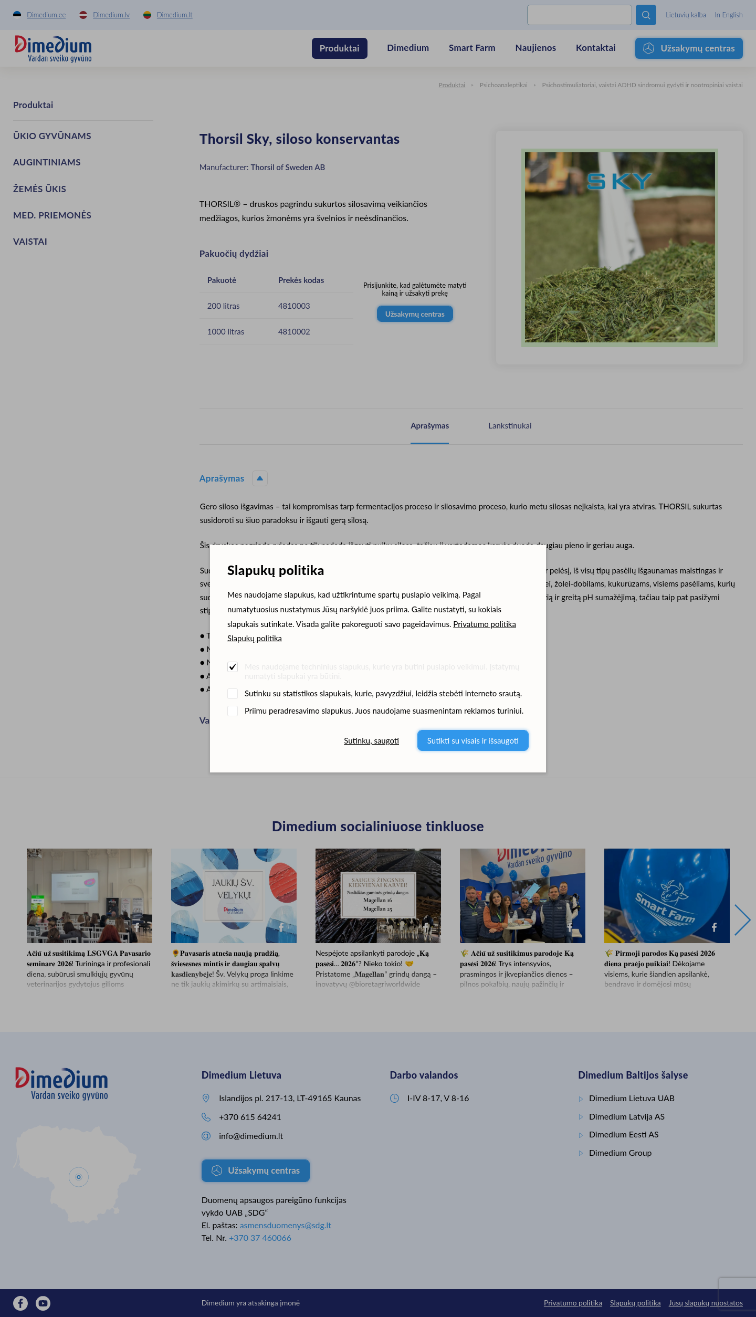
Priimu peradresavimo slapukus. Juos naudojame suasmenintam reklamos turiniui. (384, 710)
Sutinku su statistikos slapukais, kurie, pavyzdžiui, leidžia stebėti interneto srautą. (383, 693)
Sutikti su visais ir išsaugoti (473, 740)
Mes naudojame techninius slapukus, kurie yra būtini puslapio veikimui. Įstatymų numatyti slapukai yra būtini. (382, 671)
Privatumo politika (484, 624)
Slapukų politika (254, 638)
